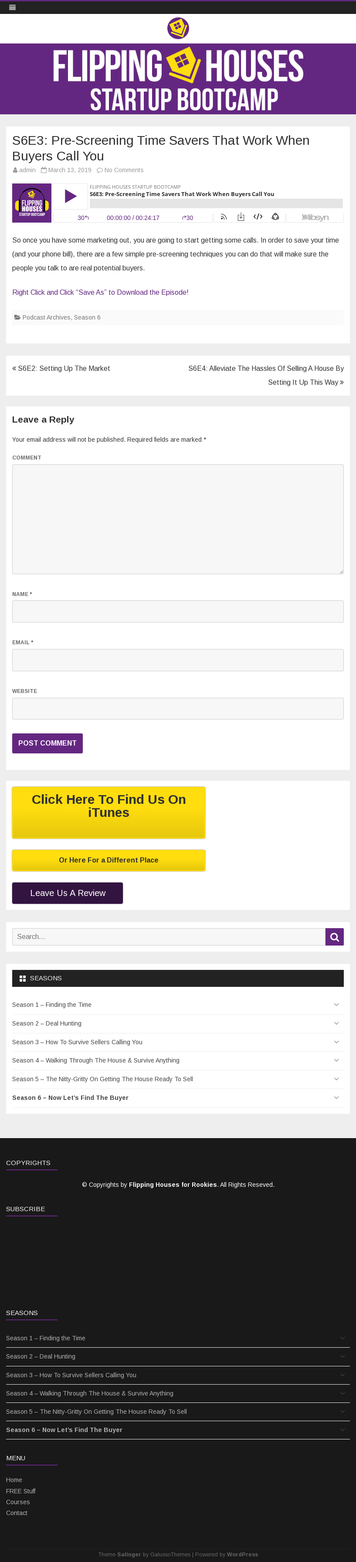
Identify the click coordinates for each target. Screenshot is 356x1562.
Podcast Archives (47, 317)
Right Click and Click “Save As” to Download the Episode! (100, 292)
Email (22, 642)
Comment (26, 458)
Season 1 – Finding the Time (52, 1004)
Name (22, 594)
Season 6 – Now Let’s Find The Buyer (70, 1097)
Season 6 (87, 317)
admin (27, 170)
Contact (16, 1512)
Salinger (129, 1555)
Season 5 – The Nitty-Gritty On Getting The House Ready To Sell (102, 1079)
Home (14, 1479)
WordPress (242, 1555)
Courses (18, 1502)
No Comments (124, 170)
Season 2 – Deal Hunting (46, 1023)
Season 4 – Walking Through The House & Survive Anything (96, 1060)
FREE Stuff (20, 1491)
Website (24, 691)
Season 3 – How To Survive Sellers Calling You (77, 1042)
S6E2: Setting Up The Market (61, 368)
